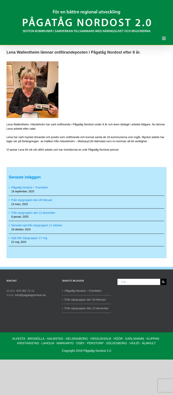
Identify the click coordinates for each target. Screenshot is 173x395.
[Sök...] (138, 282)
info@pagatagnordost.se (30, 295)
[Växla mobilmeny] (164, 38)
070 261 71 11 (25, 290)
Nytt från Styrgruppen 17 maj (29, 238)
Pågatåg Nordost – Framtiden (29, 187)
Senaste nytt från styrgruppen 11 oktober (36, 225)
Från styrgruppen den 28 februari (31, 200)
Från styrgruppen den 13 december (33, 212)
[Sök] (163, 282)
